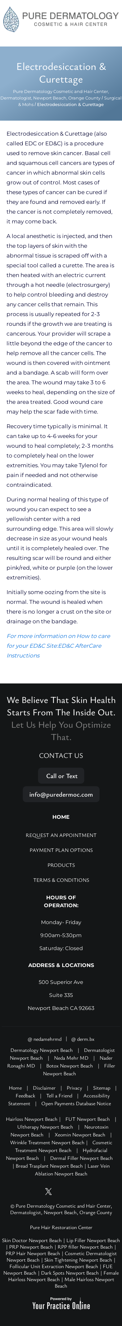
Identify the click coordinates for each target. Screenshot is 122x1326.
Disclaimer (44, 1087)
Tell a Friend (59, 1095)
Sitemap (101, 1087)
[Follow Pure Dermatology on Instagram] (61, 1191)
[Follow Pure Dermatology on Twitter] (48, 1191)
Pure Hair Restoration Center (61, 1227)
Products (61, 865)
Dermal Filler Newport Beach (81, 1157)
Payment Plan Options (61, 850)
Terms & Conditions (61, 879)
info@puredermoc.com (61, 794)
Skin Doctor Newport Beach (32, 1240)
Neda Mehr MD (71, 1057)
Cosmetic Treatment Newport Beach (63, 1146)
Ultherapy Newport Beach (45, 1126)
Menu (109, 39)
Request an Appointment (61, 835)
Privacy (74, 1087)
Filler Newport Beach (79, 1069)
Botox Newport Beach (69, 1065)
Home (15, 1087)
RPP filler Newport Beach (85, 1246)
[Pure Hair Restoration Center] (61, 18)
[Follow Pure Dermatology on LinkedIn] (85, 1191)
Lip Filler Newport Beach (93, 1240)
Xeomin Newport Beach (80, 1134)
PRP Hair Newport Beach (33, 1253)
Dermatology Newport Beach (41, 1050)
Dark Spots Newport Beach (70, 1272)
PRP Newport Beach (31, 1246)
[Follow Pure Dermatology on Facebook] (73, 1191)
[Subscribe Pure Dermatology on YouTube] (36, 1191)
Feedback (25, 1095)
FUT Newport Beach (87, 1118)
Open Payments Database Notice (76, 1103)
